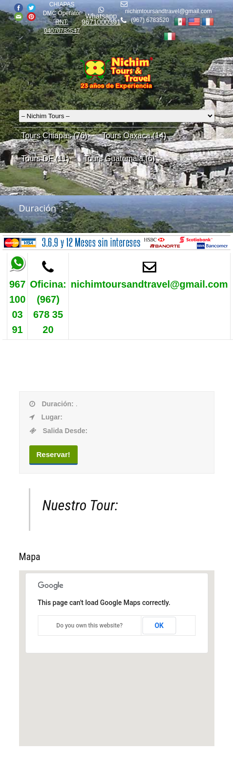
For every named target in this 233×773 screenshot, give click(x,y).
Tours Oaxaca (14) (134, 135)
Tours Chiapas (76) (54, 135)
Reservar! (53, 454)
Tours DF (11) (45, 158)
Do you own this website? (89, 625)
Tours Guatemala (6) (119, 158)
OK (159, 625)
